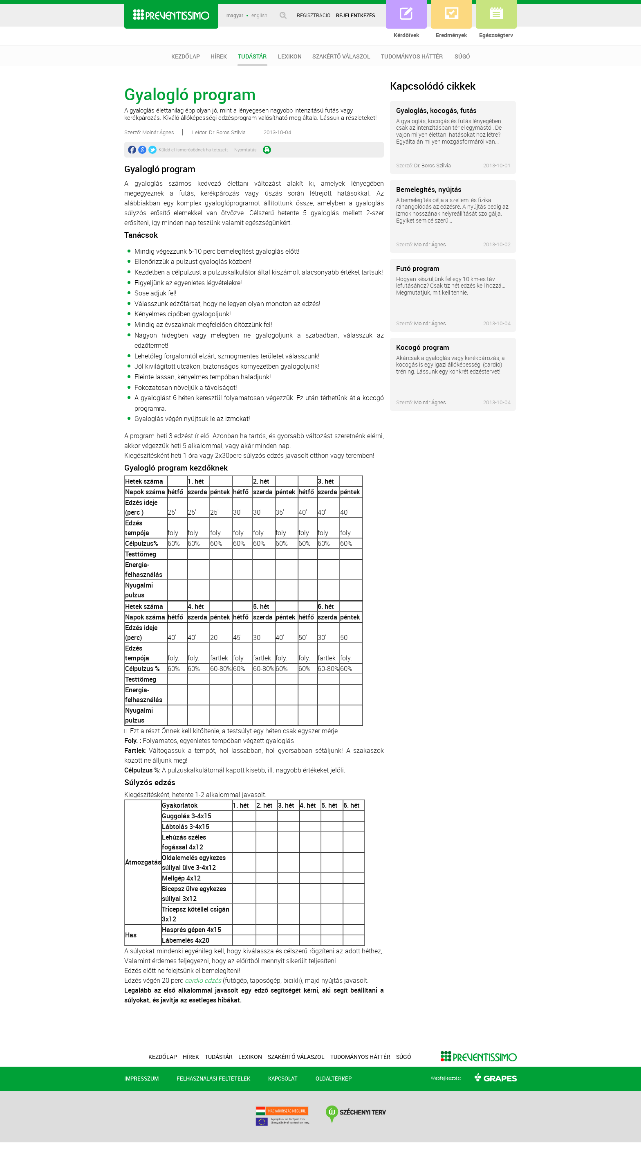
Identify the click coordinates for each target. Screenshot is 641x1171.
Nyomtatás (245, 149)
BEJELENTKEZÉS (355, 15)
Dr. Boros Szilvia (432, 165)
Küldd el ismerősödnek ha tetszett (193, 149)
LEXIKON (290, 56)
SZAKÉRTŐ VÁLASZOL (341, 56)
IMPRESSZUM (141, 1078)
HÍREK (219, 56)
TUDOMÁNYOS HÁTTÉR (412, 56)
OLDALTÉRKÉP (334, 1078)
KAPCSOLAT (283, 1078)
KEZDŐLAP (185, 56)
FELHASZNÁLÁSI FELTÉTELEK (213, 1078)
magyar (234, 15)
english (259, 15)
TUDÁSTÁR (252, 59)
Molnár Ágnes (430, 244)
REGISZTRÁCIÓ (313, 15)
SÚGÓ (462, 56)
